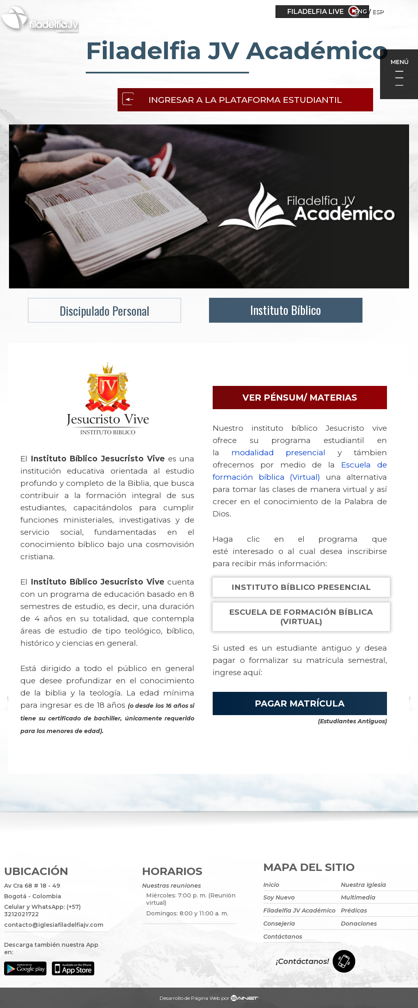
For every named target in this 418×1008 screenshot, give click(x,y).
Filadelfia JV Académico (299, 910)
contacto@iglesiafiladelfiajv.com (53, 924)
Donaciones (359, 923)
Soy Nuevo (279, 897)
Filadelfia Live (315, 12)
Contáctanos (282, 936)
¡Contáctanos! (302, 961)
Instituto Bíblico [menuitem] (284, 309)
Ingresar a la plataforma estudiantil (245, 100)
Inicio (271, 884)
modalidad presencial (278, 452)
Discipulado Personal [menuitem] (104, 310)
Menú (400, 62)
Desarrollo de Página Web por (209, 999)
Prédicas (354, 910)
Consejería (279, 923)
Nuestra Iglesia (363, 884)
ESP (401, 11)
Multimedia (358, 897)
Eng (384, 11)
